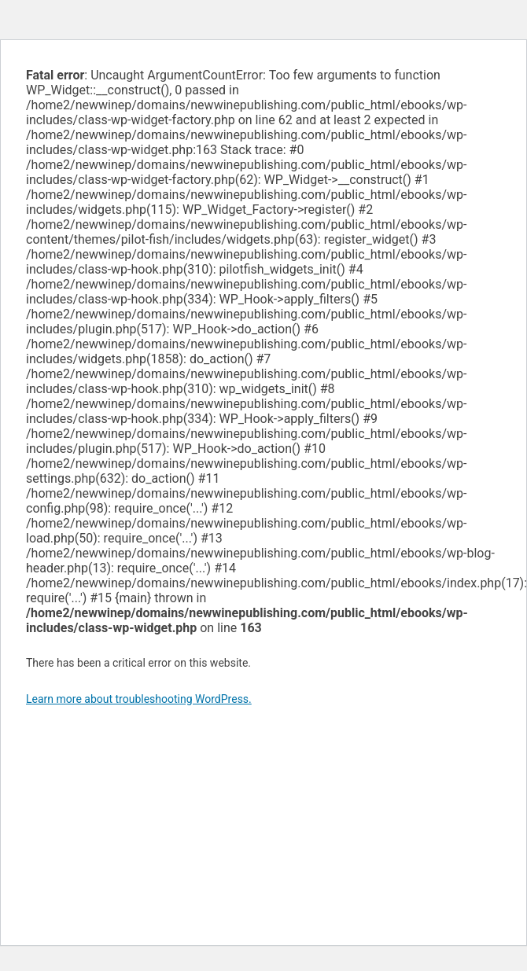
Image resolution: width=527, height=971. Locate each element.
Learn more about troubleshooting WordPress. (139, 699)
